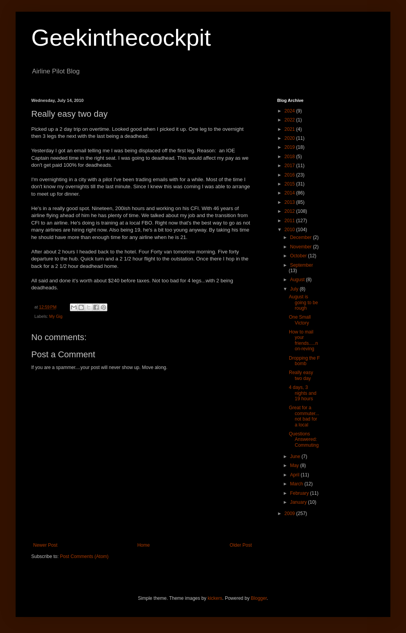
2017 (290, 165)
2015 (290, 184)
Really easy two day (301, 375)
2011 (290, 220)
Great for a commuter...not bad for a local (304, 416)
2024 (290, 111)
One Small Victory (300, 319)
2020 (290, 138)
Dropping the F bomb (304, 360)
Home (143, 545)
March (297, 484)
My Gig (55, 316)
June (295, 456)
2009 (290, 513)
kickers (215, 598)
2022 (290, 120)
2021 (290, 129)
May (295, 465)
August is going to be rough (303, 302)
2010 (290, 229)
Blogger (259, 598)
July (295, 289)
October (299, 256)
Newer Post (45, 545)
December (301, 237)
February (300, 493)
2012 (290, 211)
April (295, 475)
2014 (290, 193)
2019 (290, 147)
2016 (290, 175)
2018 (290, 156)
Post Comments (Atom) (84, 556)
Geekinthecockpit (121, 38)
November (301, 247)
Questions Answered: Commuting (304, 439)
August (298, 279)
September (301, 265)
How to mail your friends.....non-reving (303, 340)
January (299, 502)
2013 (290, 202)
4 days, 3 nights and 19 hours (302, 393)
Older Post (241, 545)
